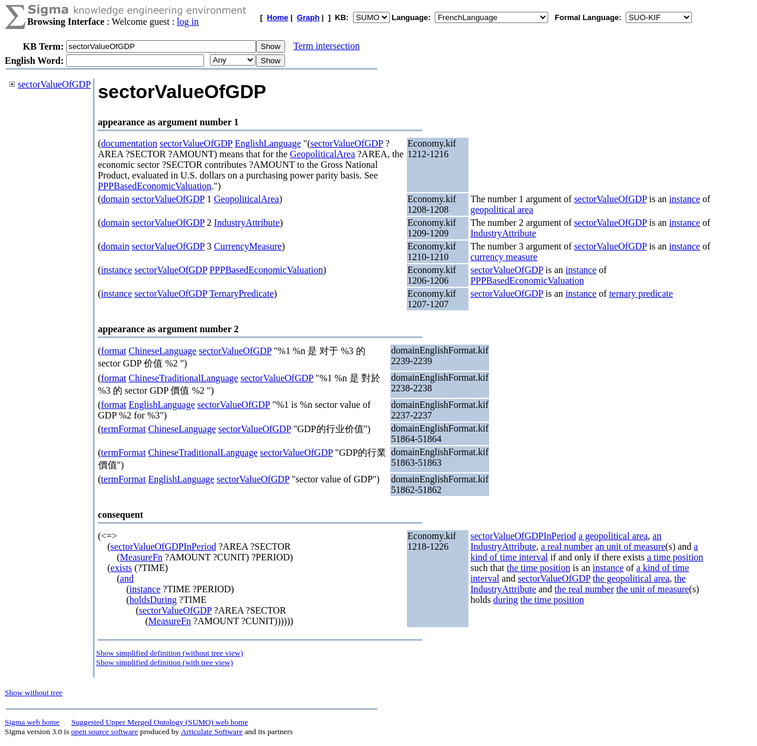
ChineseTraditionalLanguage (183, 378)
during (505, 600)
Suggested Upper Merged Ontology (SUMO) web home (160, 722)
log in (188, 22)
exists (121, 568)
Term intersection (326, 46)
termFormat (123, 429)
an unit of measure (630, 546)
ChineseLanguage (163, 351)
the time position (539, 568)
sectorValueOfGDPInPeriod (163, 546)
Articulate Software (212, 731)
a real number (567, 546)
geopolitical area (501, 210)
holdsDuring (153, 600)
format (114, 351)
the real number (584, 589)
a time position (675, 557)
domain (115, 199)
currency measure (503, 257)
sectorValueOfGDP (54, 84)
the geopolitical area (631, 578)
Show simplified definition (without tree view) (169, 652)
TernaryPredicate (241, 293)
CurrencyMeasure (248, 246)
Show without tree (34, 692)
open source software (104, 731)
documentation (129, 143)
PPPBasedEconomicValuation (155, 186)
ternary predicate (641, 293)
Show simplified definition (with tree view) (164, 662)
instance (684, 199)
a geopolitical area (613, 536)
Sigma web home (32, 722)
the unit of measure (652, 589)
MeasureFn (141, 557)
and (127, 578)
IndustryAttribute (247, 223)
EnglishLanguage (268, 143)
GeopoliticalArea (322, 154)
